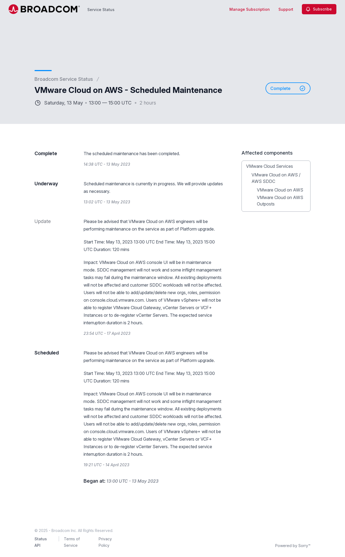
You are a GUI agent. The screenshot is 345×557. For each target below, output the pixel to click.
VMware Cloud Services (269, 166)
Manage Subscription (249, 9)
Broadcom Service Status (63, 79)
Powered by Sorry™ (292, 545)
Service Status (101, 9)
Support (285, 9)
